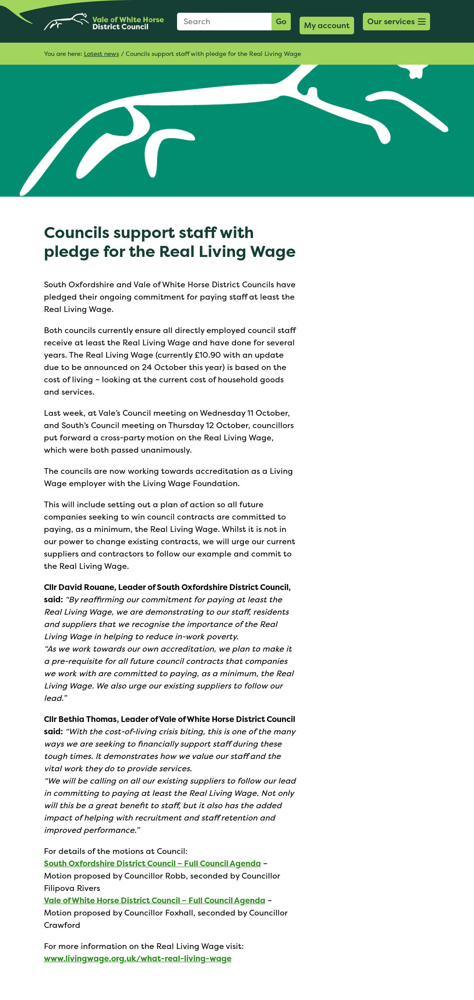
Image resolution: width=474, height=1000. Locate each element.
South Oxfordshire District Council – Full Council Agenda (152, 863)
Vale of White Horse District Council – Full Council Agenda (154, 900)
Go (281, 21)
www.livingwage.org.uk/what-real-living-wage (138, 958)
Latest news (101, 53)
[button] (397, 21)
